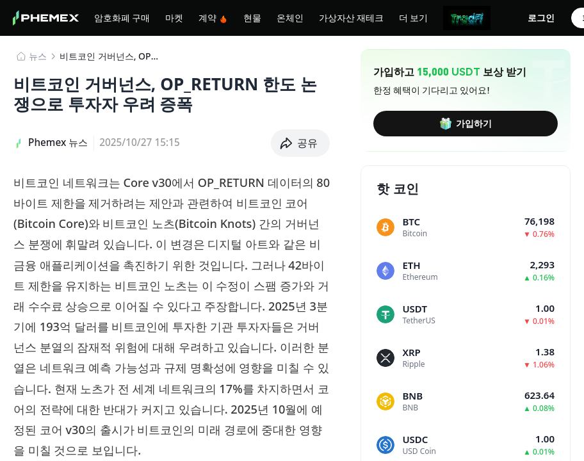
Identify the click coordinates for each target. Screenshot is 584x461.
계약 (213, 18)
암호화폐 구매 (122, 17)
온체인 (290, 17)
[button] (300, 143)
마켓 (174, 17)
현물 (252, 17)
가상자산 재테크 (351, 17)
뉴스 (38, 56)
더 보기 (413, 17)
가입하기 (465, 123)
